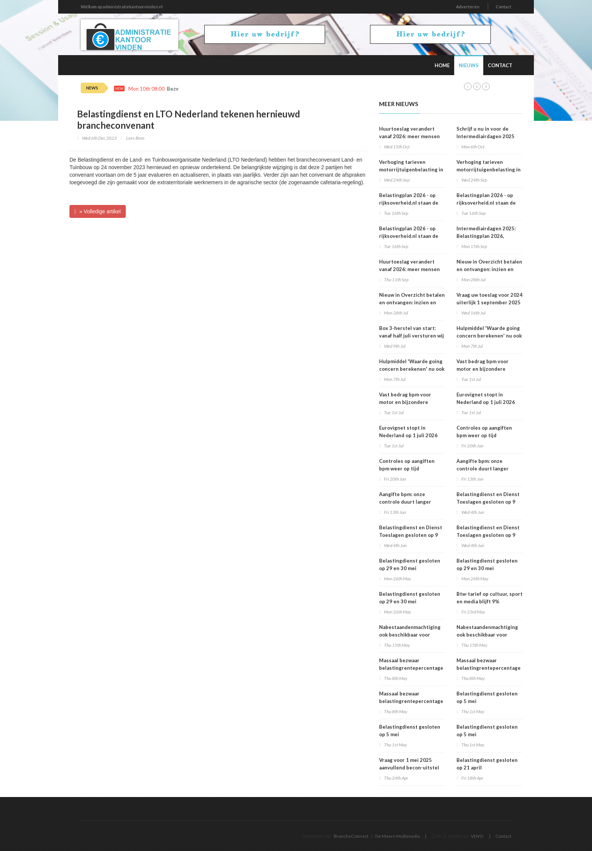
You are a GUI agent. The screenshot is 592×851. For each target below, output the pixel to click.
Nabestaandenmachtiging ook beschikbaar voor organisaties (410, 634)
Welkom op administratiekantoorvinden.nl (122, 6)
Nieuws (469, 65)
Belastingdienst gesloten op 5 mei (409, 730)
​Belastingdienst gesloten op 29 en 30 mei (409, 564)
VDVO (477, 836)
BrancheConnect (351, 836)
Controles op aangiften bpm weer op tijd (407, 465)
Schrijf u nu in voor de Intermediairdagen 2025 (485, 132)
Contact (503, 6)
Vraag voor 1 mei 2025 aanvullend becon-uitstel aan (409, 767)
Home (442, 65)
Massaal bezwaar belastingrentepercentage (411, 664)
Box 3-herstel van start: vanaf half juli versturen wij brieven (411, 335)
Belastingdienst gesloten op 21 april (487, 764)
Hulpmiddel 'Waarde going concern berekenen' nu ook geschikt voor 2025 (411, 368)
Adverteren (467, 6)
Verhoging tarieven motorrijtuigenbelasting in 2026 (411, 169)
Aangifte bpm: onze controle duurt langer (405, 498)
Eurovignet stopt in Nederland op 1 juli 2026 (408, 431)
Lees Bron (135, 138)
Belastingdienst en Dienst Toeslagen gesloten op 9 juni (410, 535)
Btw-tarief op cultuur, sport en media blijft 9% (489, 597)
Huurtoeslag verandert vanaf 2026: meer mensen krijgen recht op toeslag (409, 269)
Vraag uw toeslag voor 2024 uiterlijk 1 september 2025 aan (489, 302)
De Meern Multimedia (397, 836)
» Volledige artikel (97, 211)
